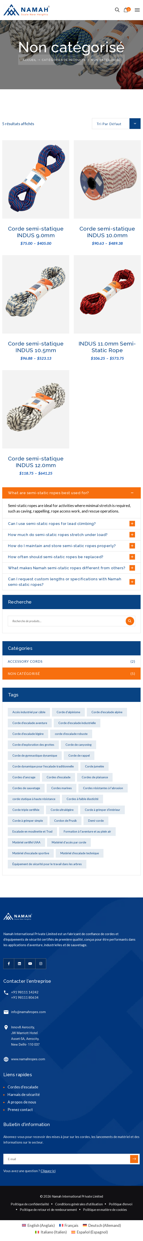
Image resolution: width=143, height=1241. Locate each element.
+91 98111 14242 (24, 992)
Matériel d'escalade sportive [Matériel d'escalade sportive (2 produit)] (30, 853)
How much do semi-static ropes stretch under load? (58, 534)
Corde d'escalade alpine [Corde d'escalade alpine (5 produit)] (106, 712)
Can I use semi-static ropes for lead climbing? (52, 523)
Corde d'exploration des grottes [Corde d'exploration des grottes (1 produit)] (33, 744)
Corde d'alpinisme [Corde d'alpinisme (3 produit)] (68, 712)
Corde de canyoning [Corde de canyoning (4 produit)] (78, 744)
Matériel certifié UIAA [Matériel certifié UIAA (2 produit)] (26, 842)
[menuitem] (38, 1225)
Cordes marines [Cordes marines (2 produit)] (61, 788)
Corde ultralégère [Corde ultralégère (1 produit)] (62, 810)
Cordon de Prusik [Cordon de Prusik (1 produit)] (65, 820)
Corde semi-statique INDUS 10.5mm (36, 346)
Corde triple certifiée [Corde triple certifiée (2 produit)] (25, 810)
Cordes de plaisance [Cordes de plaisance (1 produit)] (95, 777)
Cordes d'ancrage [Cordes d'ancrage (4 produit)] (23, 777)
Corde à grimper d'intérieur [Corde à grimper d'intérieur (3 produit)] (102, 810)
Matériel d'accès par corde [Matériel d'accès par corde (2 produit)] (69, 842)
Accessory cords (71, 661)
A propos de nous (22, 1102)
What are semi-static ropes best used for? (48, 493)
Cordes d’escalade (23, 1087)
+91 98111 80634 (24, 997)
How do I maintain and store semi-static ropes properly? (62, 546)
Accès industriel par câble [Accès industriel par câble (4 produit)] (28, 712)
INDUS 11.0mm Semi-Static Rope (107, 346)
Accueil (29, 60)
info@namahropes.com (28, 1012)
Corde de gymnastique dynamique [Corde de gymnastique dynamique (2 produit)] (34, 755)
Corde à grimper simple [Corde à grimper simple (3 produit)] (27, 820)
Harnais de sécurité (24, 1094)
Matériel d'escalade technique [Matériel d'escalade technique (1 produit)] (79, 853)
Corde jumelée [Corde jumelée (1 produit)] (94, 766)
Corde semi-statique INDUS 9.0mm (36, 232)
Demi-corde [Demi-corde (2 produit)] (96, 820)
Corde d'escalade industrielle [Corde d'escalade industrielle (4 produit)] (77, 723)
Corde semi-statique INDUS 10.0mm (107, 232)
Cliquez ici (48, 1171)
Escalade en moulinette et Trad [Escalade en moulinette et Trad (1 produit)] (32, 831)
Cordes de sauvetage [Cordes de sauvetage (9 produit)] (26, 788)
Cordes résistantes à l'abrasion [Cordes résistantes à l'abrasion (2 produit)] (103, 788)
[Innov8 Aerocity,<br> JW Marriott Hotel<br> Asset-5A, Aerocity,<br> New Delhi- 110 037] (6, 1027)
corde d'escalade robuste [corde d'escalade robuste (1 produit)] (71, 734)
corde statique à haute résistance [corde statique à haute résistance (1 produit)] (33, 799)
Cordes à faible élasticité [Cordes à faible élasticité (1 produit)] (82, 799)
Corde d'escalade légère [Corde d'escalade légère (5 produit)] (28, 734)
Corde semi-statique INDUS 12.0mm (36, 461)
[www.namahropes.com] (6, 1059)
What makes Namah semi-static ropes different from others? (66, 568)
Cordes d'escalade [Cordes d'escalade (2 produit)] (58, 777)
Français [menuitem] (71, 1225)
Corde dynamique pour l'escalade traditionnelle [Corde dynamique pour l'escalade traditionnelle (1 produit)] (43, 766)
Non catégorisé (71, 674)
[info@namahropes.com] (6, 1012)
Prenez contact (20, 1109)
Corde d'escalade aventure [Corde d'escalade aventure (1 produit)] (29, 723)
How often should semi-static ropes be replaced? (55, 557)
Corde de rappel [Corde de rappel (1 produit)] (79, 755)
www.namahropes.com (28, 1059)
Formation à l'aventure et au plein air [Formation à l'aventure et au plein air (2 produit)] (87, 831)
